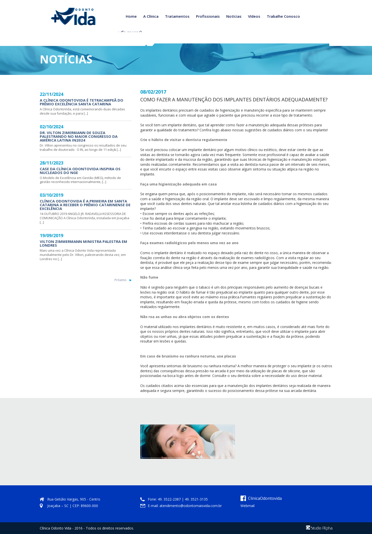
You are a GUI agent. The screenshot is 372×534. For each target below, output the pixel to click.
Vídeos (254, 16)
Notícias (234, 16)
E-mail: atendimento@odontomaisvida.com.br (185, 505)
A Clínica (150, 16)
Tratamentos (177, 16)
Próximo (120, 280)
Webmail (247, 505)
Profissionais (208, 16)
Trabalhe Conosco (283, 16)
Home (131, 16)
